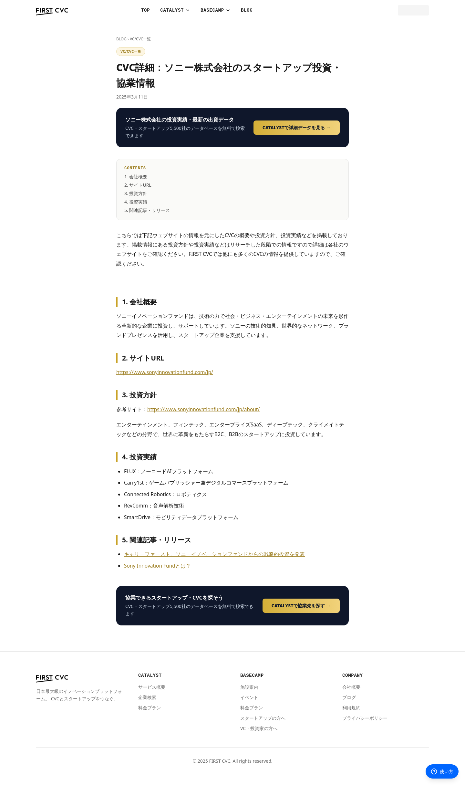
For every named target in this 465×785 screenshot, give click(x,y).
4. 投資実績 (135, 202)
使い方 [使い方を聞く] (442, 771)
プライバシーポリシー (365, 718)
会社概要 (351, 687)
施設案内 (249, 687)
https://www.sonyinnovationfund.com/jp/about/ (203, 409)
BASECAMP (216, 10)
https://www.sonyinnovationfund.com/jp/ (164, 372)
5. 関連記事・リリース (147, 210)
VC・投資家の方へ (258, 728)
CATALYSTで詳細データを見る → (297, 127)
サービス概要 (151, 687)
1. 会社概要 (135, 176)
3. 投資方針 (135, 193)
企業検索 (147, 697)
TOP (145, 10)
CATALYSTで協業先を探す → (301, 605)
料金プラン (149, 708)
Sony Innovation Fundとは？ (157, 565)
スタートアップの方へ (262, 718)
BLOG (247, 10)
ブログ (349, 697)
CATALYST (175, 10)
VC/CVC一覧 (140, 39)
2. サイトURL (137, 185)
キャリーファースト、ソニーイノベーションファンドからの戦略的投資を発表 (214, 554)
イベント (249, 697)
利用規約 (351, 708)
